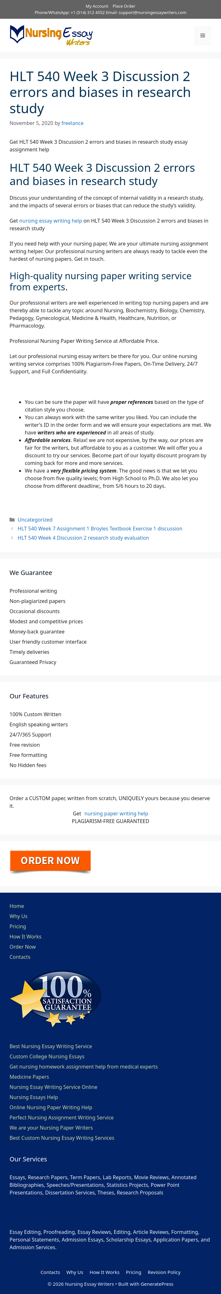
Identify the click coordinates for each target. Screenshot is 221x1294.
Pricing (18, 926)
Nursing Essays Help (34, 1097)
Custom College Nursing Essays (47, 1056)
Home (17, 906)
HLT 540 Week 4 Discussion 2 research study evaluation (83, 537)
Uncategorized (35, 519)
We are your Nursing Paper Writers (51, 1127)
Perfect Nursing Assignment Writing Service (62, 1117)
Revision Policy (164, 1272)
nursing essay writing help (50, 220)
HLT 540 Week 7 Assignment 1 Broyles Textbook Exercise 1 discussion (100, 528)
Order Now (23, 946)
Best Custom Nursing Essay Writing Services (62, 1137)
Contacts (20, 956)
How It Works (25, 936)
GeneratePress (157, 1284)
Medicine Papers (29, 1076)
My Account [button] (97, 6)
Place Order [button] (124, 6)
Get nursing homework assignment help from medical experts (84, 1066)
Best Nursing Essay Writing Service (51, 1046)
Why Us (18, 916)
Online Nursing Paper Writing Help (51, 1107)
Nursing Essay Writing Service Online (53, 1086)
